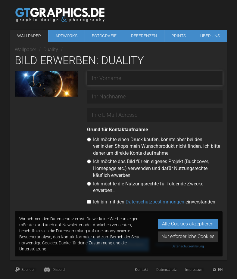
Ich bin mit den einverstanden (154, 202)
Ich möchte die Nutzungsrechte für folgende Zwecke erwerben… (148, 187)
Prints (178, 35)
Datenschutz (166, 270)
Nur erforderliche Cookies (187, 236)
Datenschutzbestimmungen (155, 202)
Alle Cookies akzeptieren (188, 224)
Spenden (25, 270)
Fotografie (104, 35)
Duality (50, 49)
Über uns (210, 35)
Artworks (66, 35)
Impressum (194, 270)
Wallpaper (29, 35)
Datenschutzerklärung (188, 246)
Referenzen (144, 35)
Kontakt (141, 270)
